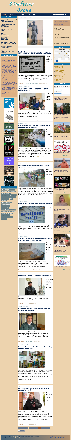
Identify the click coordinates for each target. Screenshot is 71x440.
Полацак (3, 198)
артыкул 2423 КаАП (5, 209)
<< (18, 428)
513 (33, 428)
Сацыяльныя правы (30, 120)
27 (54, 60)
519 (19, 430)
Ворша (13, 189)
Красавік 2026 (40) (59, 66)
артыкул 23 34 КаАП (6, 206)
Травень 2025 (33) (59, 80)
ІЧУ (2, 189)
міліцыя (13, 211)
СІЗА (11, 198)
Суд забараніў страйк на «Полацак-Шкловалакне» (34, 275)
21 (57, 59)
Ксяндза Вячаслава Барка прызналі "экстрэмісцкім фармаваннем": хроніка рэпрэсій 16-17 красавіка (9, 88)
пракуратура (9, 213)
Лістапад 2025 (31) (59, 72)
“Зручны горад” (40, 156)
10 (64, 55)
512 (30, 428)
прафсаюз (4, 215)
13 (54, 57)
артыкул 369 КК (5, 207)
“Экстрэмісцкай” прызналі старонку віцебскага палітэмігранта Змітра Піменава (62, 135)
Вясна (23, 10)
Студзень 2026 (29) (59, 70)
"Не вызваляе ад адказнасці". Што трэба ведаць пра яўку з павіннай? (8, 58)
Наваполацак (13, 196)
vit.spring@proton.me (19, 437)
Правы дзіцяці (29, 269)
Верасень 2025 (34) (59, 75)
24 (64, 59)
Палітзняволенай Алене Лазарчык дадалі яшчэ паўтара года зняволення (8, 95)
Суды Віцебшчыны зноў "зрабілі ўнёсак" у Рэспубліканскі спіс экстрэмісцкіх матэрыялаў (62, 152)
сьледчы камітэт (5, 216)
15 (59, 57)
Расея (8, 198)
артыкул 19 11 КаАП (6, 204)
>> (24, 430)
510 (24, 428)
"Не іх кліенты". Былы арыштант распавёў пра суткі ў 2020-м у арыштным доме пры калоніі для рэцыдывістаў (7, 76)
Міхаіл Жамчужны (5, 196)
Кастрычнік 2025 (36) (60, 74)
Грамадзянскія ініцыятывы (32, 83)
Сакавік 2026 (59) (59, 67)
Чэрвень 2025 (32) (59, 79)
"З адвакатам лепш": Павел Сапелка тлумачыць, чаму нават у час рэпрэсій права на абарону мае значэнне (8, 66)
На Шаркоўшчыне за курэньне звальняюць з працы (35, 203)
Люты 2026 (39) (58, 68)
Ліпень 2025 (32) (59, 78)
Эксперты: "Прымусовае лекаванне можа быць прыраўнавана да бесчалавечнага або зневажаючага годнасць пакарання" (8, 62)
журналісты (13, 209)
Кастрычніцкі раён (12, 195)
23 (61, 59)
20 (54, 59)
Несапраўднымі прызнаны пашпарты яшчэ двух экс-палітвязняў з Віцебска (60, 98)
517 (45, 428)
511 (27, 428)
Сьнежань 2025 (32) (59, 71)
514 (36, 428)
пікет (8, 215)
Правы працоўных (30, 233)
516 (42, 428)
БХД (9, 189)
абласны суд (4, 200)
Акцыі (27, 198)
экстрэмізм (4, 218)
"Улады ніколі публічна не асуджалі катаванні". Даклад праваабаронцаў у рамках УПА (8, 79)
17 (64, 57)
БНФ (6, 189)
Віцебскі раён (4, 195)
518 (49, 428)
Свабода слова (29, 341)
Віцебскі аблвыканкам (10, 191)
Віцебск (3, 191)
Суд (26, 303)
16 (61, 57)
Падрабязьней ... (43, 83)
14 (57, 57)
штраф (11, 216)
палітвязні (4, 213)
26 (68, 59)
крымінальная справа (6, 211)
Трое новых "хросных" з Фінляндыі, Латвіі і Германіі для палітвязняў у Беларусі (8, 92)
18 (66, 57)
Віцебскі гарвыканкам (6, 193)
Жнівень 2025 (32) (59, 76)
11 (66, 55)
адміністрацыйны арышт (6, 202)
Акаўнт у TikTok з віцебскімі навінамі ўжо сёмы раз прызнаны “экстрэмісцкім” (61, 189)
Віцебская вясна (14, 436)
